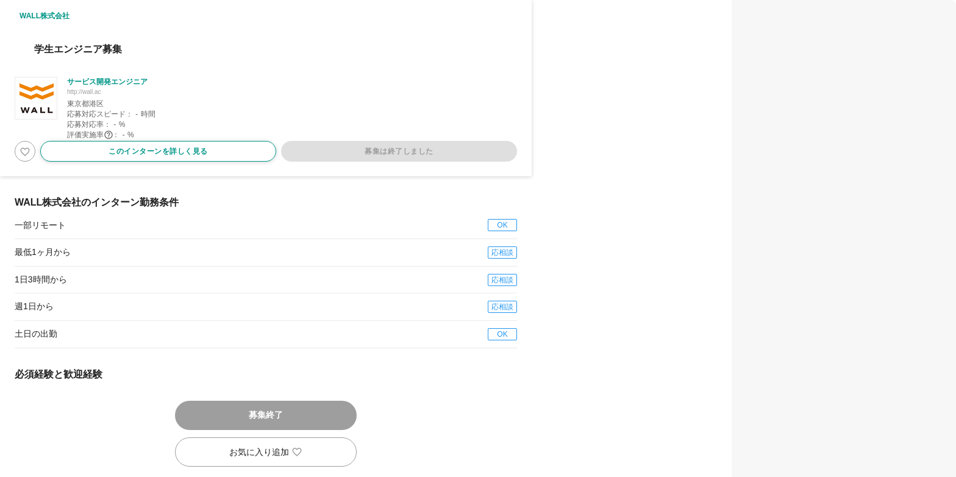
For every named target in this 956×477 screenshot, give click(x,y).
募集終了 (266, 415)
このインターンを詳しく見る (158, 151)
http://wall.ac (84, 91)
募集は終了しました (399, 151)
